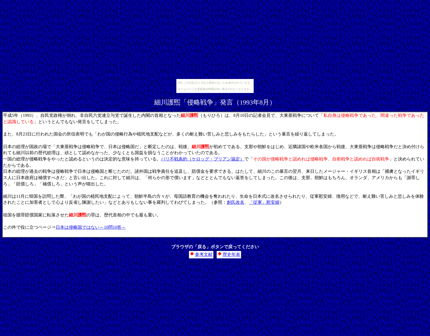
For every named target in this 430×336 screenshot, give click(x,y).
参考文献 (204, 254)
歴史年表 (231, 254)
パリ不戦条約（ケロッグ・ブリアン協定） (202, 159)
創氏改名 (235, 202)
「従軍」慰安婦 (264, 202)
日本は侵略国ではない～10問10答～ (91, 227)
